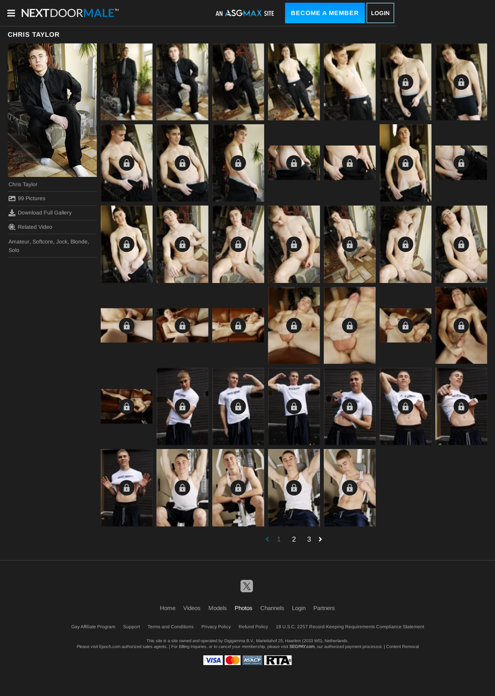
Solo (14, 250)
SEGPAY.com (302, 646)
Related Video (30, 226)
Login (380, 13)
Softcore (43, 241)
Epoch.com (109, 646)
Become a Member (325, 13)
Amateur (19, 241)
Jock (61, 241)
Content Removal (402, 646)
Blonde (79, 241)
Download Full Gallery (40, 212)
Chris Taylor (23, 184)
